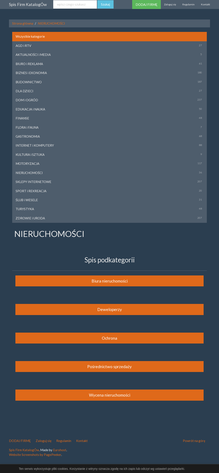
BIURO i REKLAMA (29, 64)
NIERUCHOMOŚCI (51, 23)
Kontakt (205, 4)
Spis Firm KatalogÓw (28, 4)
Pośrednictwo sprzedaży (109, 366)
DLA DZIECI (24, 91)
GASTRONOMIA (28, 136)
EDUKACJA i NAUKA (30, 109)
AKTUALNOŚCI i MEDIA (33, 55)
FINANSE (22, 118)
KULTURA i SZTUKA (30, 154)
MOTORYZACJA (27, 163)
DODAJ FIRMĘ (146, 4)
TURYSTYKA (25, 209)
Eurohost (59, 450)
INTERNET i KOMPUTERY (35, 145)
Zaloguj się (170, 4)
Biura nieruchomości (110, 280)
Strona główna (22, 23)
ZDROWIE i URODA (30, 218)
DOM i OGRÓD (27, 100)
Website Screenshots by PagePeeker (35, 455)
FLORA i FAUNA (27, 127)
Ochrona (109, 338)
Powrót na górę (194, 441)
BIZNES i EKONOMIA (31, 73)
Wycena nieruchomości (109, 395)
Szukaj (105, 4)
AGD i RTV (23, 46)
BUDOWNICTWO (29, 82)
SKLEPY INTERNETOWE (33, 182)
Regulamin (188, 4)
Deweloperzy (109, 309)
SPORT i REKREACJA (31, 191)
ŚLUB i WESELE (27, 200)
